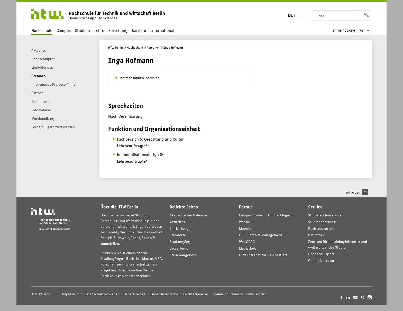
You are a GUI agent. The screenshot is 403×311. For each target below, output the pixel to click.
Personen (153, 47)
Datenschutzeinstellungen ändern (240, 294)
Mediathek (247, 248)
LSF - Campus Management (260, 234)
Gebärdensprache (164, 294)
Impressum (70, 294)
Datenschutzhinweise (100, 294)
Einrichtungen (181, 228)
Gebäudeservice (321, 260)
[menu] (351, 30)
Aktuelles (177, 221)
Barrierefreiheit (133, 294)
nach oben (355, 192)
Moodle (245, 228)
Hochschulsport (321, 254)
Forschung (117, 30)
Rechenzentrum (321, 228)
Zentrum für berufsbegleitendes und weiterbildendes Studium (337, 244)
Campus (64, 30)
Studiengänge (181, 241)
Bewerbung (179, 248)
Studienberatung (321, 221)
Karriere (139, 30)
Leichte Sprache (195, 294)
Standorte (178, 234)
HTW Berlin (115, 47)
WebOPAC (247, 241)
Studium (82, 30)
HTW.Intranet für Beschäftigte (263, 255)
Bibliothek (316, 234)
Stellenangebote (183, 255)
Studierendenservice (324, 215)
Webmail (246, 221)
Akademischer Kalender (188, 215)
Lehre (99, 30)
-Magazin (266, 215)
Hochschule (41, 30)
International (162, 30)
